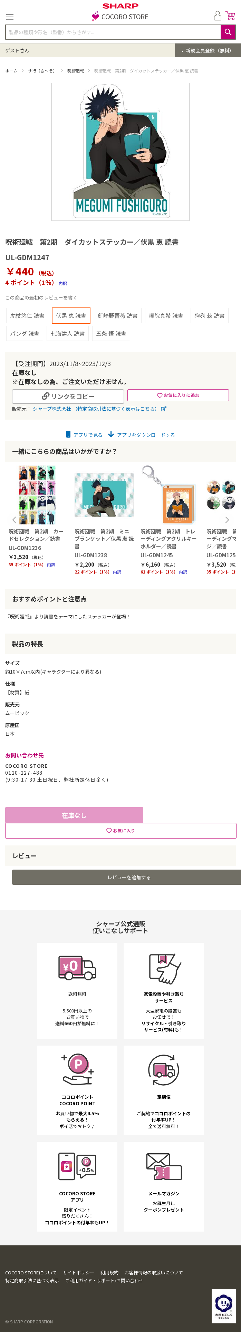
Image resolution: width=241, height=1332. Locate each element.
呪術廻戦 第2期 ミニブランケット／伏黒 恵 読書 (104, 539)
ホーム (12, 71)
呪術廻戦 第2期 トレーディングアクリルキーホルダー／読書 (169, 539)
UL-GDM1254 (222, 555)
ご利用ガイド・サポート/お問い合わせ (104, 1280)
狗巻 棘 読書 (209, 315)
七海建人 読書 (67, 333)
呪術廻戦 (76, 71)
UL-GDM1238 (91, 555)
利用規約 (109, 1272)
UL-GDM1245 (157, 555)
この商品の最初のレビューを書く (41, 297)
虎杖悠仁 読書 (27, 315)
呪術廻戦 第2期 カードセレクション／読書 (36, 535)
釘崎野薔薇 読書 (118, 315)
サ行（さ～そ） (43, 71)
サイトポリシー (78, 1272)
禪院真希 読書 (166, 315)
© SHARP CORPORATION (29, 1321)
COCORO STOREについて (31, 1272)
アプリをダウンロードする (141, 434)
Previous (14, 520)
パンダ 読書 (24, 333)
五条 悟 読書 (111, 333)
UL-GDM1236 (25, 547)
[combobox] (120, 32)
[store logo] (120, 17)
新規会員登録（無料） (209, 50)
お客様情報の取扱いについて (154, 1272)
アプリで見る (84, 434)
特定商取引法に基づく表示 (32, 1280)
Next (226, 520)
